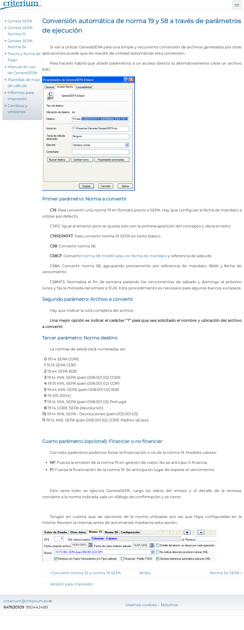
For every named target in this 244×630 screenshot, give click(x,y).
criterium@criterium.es (28, 601)
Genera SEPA (20, 21)
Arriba (144, 573)
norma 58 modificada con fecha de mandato (124, 256)
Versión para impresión (71, 584)
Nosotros (169, 605)
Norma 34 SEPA (226, 573)
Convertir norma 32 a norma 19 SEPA (85, 573)
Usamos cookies (141, 605)
